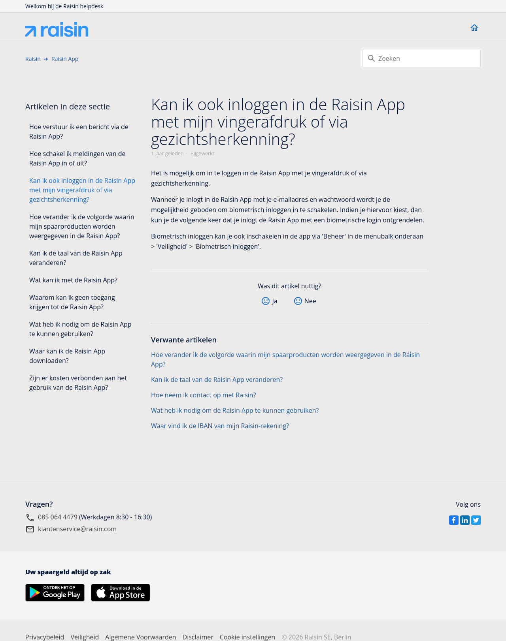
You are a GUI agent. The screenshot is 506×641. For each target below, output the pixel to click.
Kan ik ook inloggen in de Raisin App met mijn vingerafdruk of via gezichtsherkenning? (82, 190)
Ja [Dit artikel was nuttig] (274, 301)
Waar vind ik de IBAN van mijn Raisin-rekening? (220, 425)
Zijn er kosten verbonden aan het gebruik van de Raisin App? (78, 383)
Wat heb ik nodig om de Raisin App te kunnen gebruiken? (80, 329)
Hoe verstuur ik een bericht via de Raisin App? (78, 131)
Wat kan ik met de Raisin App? (73, 280)
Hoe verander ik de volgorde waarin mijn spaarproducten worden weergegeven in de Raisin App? (81, 226)
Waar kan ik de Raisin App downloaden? (67, 356)
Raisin (33, 58)
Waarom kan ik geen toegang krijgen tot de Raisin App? (72, 302)
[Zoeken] (421, 58)
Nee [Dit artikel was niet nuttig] (310, 301)
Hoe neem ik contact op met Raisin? (203, 395)
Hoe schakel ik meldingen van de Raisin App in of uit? (77, 158)
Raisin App (64, 58)
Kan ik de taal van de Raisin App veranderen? (76, 258)
